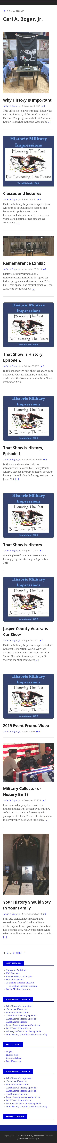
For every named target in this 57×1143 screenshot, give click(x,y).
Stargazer (36, 1138)
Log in (9, 1051)
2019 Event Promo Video (26, 725)
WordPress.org (13, 1061)
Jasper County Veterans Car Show (23, 1025)
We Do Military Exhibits (18, 989)
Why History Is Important (27, 100)
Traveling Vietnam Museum (23, 986)
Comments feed (14, 1058)
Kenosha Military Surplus (19, 976)
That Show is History (22, 544)
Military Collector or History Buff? (23, 1031)
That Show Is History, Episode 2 (22, 1015)
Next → (20, 952)
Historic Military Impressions (32, 1135)
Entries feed (12, 1055)
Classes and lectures (22, 193)
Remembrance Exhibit (24, 263)
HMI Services (12, 973)
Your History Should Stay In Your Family (26, 1034)
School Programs (15, 979)
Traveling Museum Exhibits (20, 982)
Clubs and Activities (16, 970)
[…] (49, 121)
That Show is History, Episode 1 (22, 1019)
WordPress (23, 1138)
